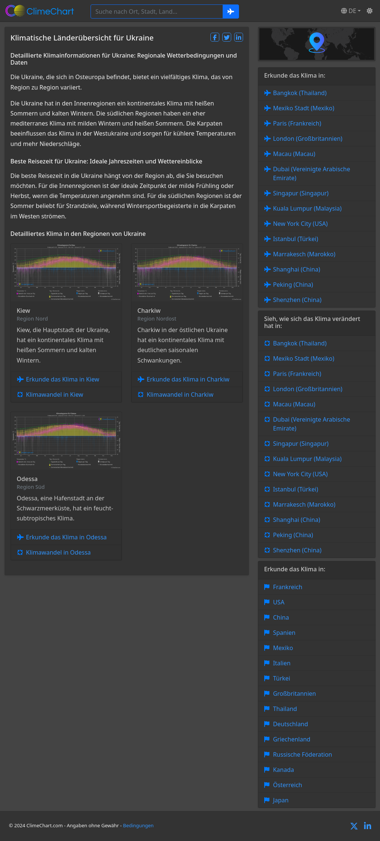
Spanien (284, 633)
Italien (282, 663)
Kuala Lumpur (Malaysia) (307, 208)
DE (348, 11)
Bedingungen (138, 825)
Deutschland (290, 724)
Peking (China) (293, 284)
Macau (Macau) (294, 154)
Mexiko (283, 648)
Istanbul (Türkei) (295, 239)
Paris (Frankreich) (297, 123)
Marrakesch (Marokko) (304, 254)
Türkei (281, 678)
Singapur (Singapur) (301, 193)
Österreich (287, 785)
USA (279, 602)
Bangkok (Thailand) (300, 93)
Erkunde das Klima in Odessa (66, 537)
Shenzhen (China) (297, 300)
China (281, 617)
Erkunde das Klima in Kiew (62, 379)
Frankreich (287, 587)
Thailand (285, 709)
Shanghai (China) (296, 269)
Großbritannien (294, 693)
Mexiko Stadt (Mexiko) (303, 108)
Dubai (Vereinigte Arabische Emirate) (311, 173)
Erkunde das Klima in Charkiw (188, 379)
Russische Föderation (302, 754)
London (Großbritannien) (308, 138)
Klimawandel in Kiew (54, 394)
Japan (281, 800)
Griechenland (292, 739)
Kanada (283, 770)
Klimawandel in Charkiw (180, 394)
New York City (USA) (300, 224)
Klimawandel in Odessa (58, 552)
